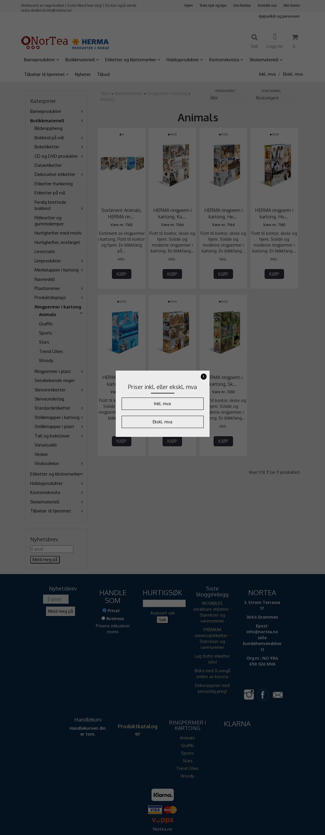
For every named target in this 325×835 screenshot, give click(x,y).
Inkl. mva (162, 403)
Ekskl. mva (162, 421)
